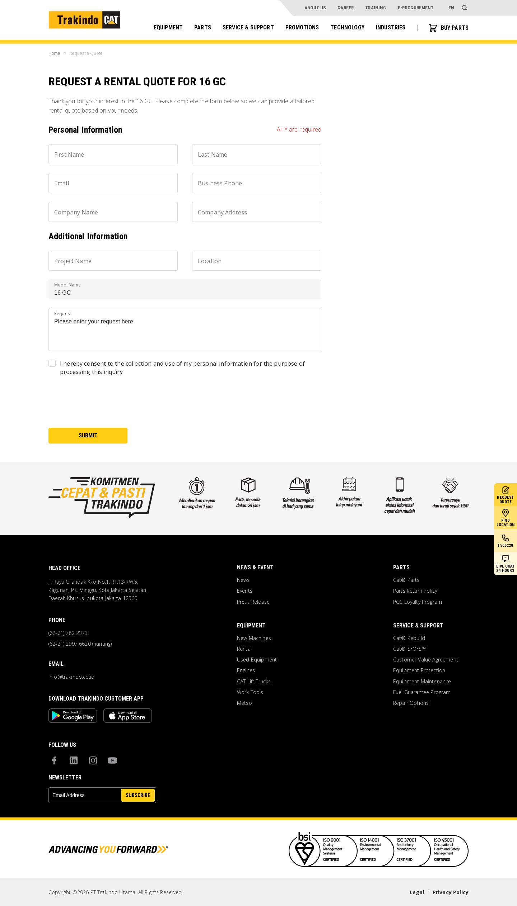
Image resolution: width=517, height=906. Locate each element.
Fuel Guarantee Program (422, 692)
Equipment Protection (419, 670)
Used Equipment (257, 659)
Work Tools (250, 692)
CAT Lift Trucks (254, 681)
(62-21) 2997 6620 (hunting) (80, 644)
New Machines (254, 638)
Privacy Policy (451, 892)
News (243, 580)
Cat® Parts (406, 580)
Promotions (302, 27)
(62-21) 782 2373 (68, 633)
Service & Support (248, 27)
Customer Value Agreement (425, 659)
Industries (391, 27)
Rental (244, 649)
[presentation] (103, 405)
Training (375, 7)
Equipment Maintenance (422, 681)
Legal (417, 892)
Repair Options (411, 703)
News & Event (255, 567)
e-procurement (416, 7)
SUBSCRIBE (138, 795)
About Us (315, 7)
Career (345, 7)
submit (88, 435)
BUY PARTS (449, 28)
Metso (244, 703)
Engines (246, 670)
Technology (347, 27)
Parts (202, 27)
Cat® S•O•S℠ (409, 649)
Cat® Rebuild (409, 638)
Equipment (168, 27)
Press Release (253, 602)
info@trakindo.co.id (71, 677)
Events (244, 591)
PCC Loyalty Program (417, 602)
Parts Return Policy (415, 591)
